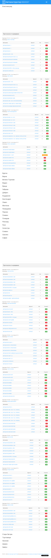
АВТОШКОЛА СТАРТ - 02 (7, 355)
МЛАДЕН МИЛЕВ (10, 469)
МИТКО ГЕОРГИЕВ (10, 39)
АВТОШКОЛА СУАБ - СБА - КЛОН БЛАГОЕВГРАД (12, 100)
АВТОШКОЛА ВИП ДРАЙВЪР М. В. (9, 516)
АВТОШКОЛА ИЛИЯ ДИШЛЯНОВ (9, 163)
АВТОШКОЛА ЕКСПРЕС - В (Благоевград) (11, 68)
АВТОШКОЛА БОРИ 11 (7, 489)
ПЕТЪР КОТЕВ (10, 336)
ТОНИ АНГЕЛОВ (10, 271)
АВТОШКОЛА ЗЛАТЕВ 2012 (8, 70)
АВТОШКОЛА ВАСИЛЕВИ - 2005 (9, 276)
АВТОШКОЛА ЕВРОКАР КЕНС (8, 491)
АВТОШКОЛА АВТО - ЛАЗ (8, 54)
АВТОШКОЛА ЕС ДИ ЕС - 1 (8, 342)
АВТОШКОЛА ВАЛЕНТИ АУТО (9, 65)
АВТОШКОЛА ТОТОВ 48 (7, 322)
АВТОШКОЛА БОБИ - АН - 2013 (9, 117)
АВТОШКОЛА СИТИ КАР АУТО (9, 396)
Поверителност (41, 554)
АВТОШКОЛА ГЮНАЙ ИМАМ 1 (9, 149)
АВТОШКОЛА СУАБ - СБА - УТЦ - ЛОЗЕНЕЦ (11, 409)
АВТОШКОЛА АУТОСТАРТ (8, 309)
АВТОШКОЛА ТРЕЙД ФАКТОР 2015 (10, 328)
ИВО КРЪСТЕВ (10, 437)
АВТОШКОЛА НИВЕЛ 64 (7, 290)
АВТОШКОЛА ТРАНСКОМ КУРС (9, 459)
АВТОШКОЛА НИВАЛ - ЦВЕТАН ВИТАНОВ (11, 298)
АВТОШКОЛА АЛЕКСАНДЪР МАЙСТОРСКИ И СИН (13, 92)
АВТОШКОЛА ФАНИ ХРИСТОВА (9, 423)
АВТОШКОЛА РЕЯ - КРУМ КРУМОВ (9, 345)
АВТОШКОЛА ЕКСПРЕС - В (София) (10, 287)
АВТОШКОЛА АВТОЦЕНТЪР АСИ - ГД (10, 56)
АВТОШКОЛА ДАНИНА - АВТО (9, 448)
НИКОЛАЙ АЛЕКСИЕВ (11, 303)
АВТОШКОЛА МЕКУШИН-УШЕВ (9, 98)
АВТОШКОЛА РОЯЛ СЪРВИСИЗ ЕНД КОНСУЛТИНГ (13, 353)
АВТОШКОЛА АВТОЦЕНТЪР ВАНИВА (10, 59)
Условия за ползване (32, 554)
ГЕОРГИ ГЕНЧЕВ (10, 369)
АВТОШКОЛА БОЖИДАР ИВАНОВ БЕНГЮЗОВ (12, 106)
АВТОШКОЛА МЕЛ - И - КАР (8, 155)
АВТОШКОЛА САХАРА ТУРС (8, 157)
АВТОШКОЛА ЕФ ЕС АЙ (7, 331)
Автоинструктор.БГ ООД (13, 554)
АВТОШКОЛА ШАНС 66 (7, 295)
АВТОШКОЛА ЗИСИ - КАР (8, 133)
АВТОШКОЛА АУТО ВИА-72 (8, 380)
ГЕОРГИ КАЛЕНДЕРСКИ (12, 111)
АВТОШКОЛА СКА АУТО (7, 499)
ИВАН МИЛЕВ (10, 76)
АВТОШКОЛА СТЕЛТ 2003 (8, 527)
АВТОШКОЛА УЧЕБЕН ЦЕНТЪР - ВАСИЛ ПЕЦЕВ (12, 103)
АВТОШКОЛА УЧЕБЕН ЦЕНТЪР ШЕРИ (10, 464)
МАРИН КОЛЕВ (10, 505)
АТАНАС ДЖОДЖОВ (11, 143)
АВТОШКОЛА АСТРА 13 (7, 407)
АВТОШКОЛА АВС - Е (7, 45)
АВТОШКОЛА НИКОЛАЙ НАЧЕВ (9, 429)
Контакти (47, 554)
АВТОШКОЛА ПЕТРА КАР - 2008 (9, 122)
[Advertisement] (26, 19)
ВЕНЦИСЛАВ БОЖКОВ (11, 401)
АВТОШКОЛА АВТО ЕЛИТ (8, 374)
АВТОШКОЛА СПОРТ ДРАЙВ (8, 319)
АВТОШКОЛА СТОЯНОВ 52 (8, 361)
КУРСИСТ (33, 45)
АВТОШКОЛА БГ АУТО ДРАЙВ (9, 480)
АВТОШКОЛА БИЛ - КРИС (8, 311)
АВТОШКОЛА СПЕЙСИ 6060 (8, 524)
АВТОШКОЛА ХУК (6, 292)
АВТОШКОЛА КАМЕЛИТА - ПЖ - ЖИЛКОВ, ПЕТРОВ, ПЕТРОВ (14, 136)
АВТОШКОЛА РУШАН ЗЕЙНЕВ (9, 165)
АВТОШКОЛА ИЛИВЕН (7, 382)
